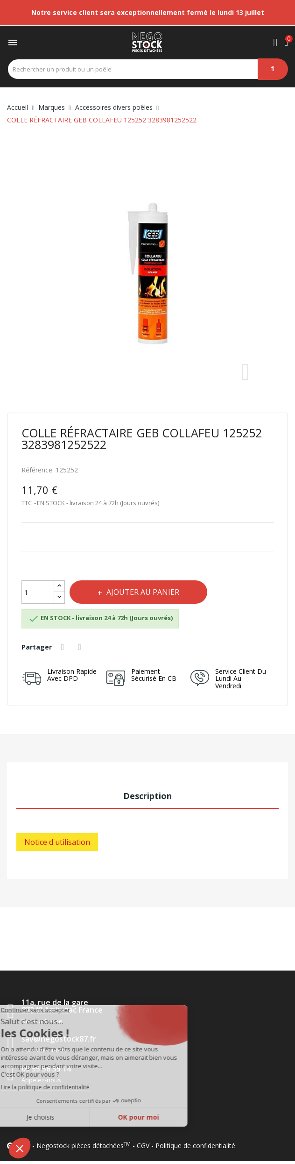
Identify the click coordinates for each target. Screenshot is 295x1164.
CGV (143, 1145)
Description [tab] (147, 795)
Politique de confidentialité (195, 1145)
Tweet (81, 647)
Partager (63, 647)
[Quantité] (37, 592)
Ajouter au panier (142, 592)
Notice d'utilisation (57, 842)
